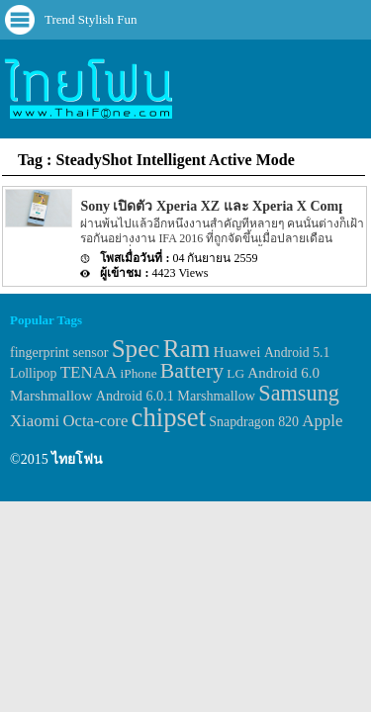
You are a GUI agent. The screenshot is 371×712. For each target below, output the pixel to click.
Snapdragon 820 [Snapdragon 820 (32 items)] (254, 421)
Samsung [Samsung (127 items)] (298, 393)
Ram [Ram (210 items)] (187, 348)
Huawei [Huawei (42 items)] (237, 351)
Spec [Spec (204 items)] (136, 348)
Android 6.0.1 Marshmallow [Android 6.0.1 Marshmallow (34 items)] (175, 395)
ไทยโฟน (77, 459)
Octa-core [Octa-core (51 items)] (95, 420)
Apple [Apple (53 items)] (322, 420)
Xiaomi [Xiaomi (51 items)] (34, 420)
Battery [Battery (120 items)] (192, 371)
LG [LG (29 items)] (235, 373)
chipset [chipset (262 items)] (169, 417)
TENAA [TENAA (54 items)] (89, 372)
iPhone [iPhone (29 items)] (139, 373)
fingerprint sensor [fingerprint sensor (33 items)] (59, 352)
